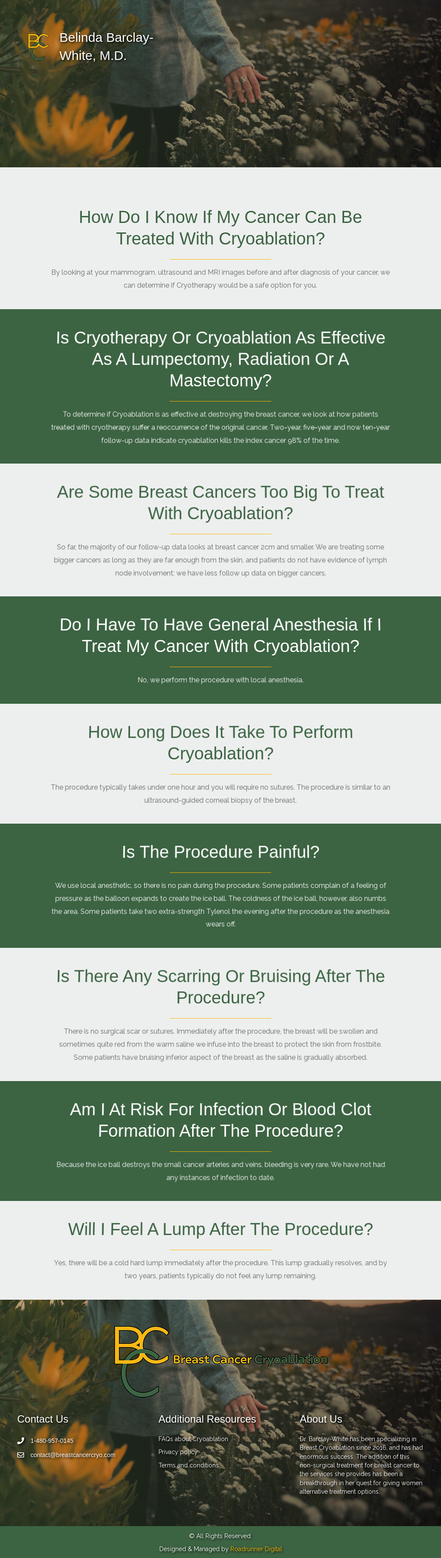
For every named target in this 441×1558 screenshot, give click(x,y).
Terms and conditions (188, 1465)
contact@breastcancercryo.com (73, 1454)
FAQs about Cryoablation (193, 1439)
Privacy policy (178, 1451)
